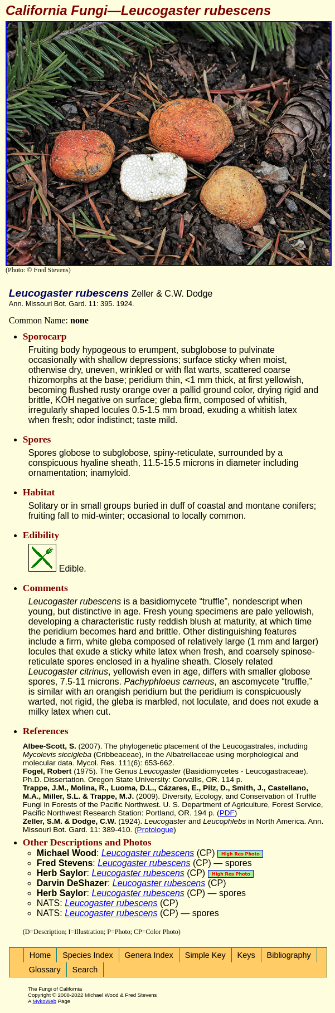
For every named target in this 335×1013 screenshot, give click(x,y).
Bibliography (289, 955)
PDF (227, 813)
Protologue (155, 829)
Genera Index (149, 955)
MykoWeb (44, 1001)
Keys (246, 955)
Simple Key (205, 955)
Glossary (45, 969)
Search (85, 969)
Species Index (87, 955)
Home (40, 955)
